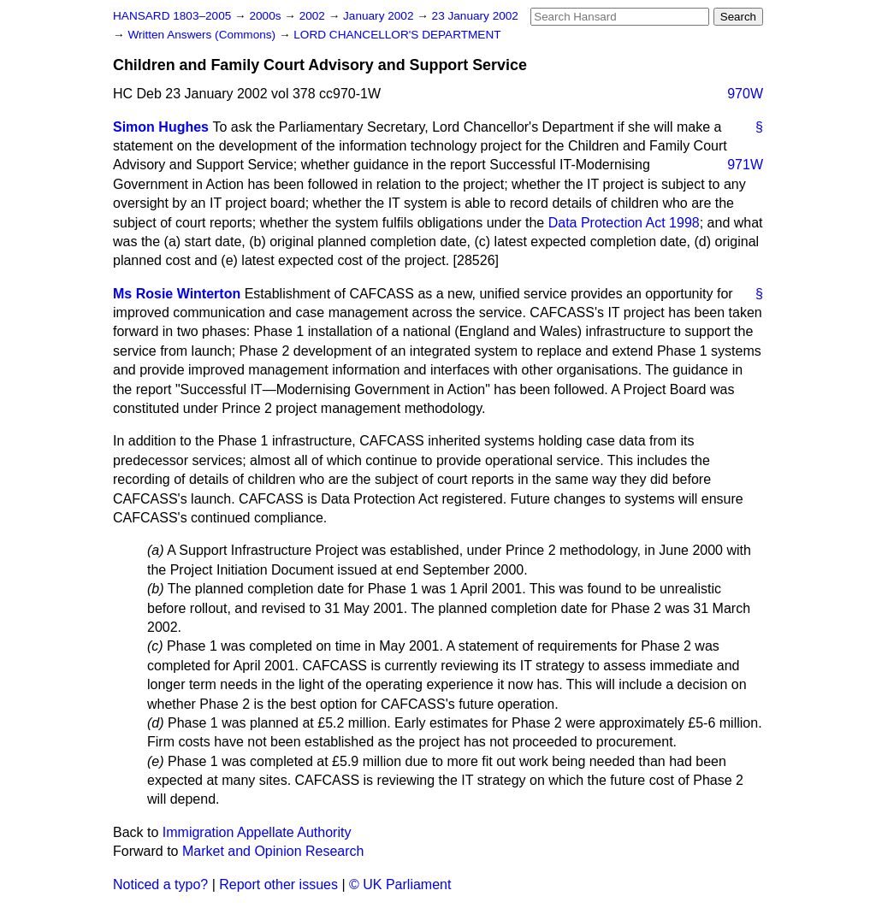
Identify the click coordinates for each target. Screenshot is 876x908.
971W (745, 164)
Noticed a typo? (160, 884)
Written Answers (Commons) (203, 34)
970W (745, 93)
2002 (313, 15)
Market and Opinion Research (273, 851)
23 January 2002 (475, 15)
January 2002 (380, 15)
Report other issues (278, 884)
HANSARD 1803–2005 (172, 15)
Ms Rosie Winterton (176, 293)
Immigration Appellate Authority (257, 832)
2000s (266, 15)
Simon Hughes (161, 127)
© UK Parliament (400, 884)
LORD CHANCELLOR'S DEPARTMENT (396, 34)
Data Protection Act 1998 (624, 222)
